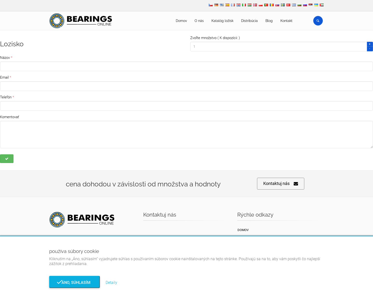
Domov (181, 21)
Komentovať (9, 117)
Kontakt (286, 21)
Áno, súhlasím (74, 282)
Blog (269, 21)
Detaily (111, 282)
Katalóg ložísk (222, 21)
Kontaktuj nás (280, 183)
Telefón (6, 97)
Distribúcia (249, 21)
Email (4, 77)
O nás (199, 21)
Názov (5, 57)
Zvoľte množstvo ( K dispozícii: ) (215, 38)
